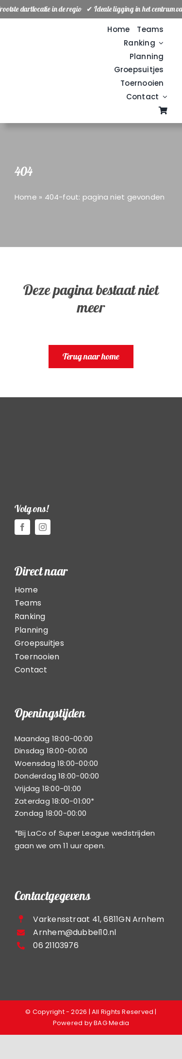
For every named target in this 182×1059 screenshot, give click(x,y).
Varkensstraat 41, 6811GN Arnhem (98, 919)
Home (26, 197)
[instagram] (42, 527)
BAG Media (111, 1023)
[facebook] (22, 527)
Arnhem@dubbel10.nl (74, 932)
